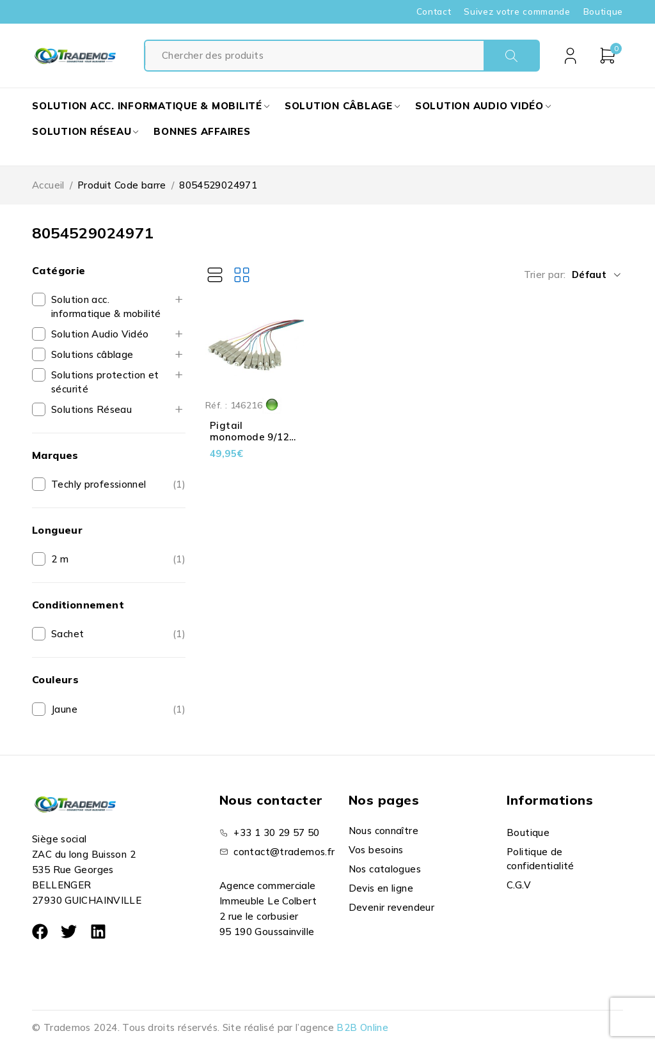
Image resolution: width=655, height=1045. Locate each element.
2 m (59, 559)
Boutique (603, 11)
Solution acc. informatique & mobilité (106, 306)
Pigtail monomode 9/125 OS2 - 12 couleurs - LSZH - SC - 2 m (253, 442)
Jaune (64, 709)
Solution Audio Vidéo (100, 334)
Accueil (48, 185)
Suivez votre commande (517, 11)
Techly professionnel (98, 484)
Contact (434, 11)
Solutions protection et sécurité (105, 382)
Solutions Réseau (91, 409)
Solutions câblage (92, 354)
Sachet (67, 634)
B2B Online (362, 1027)
